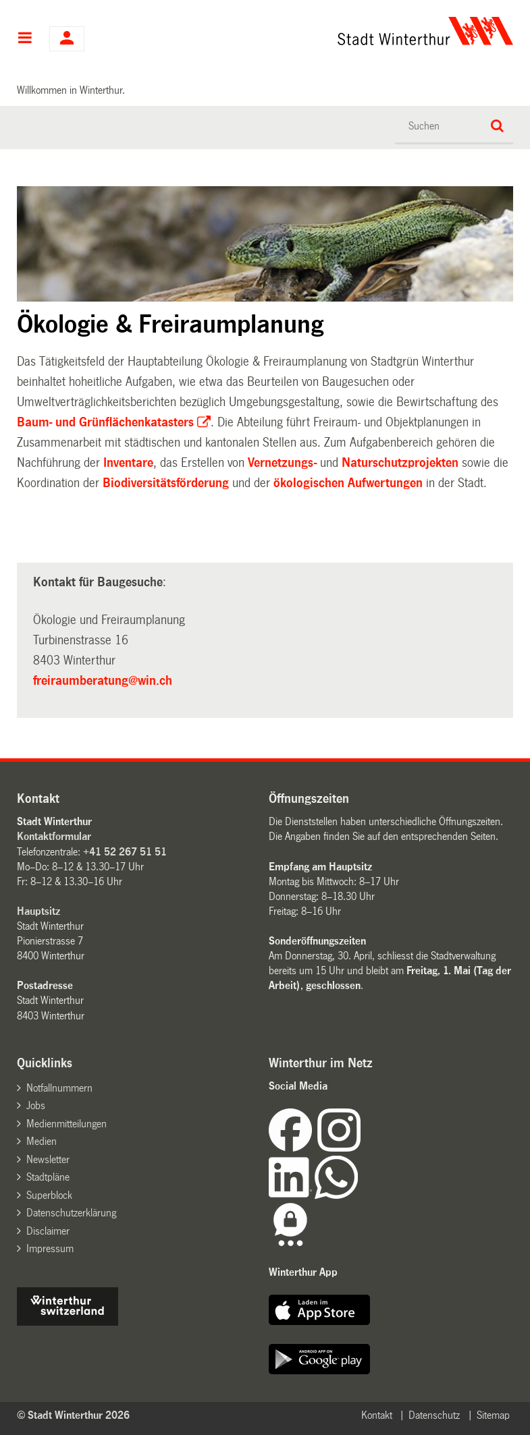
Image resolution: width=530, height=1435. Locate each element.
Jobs (35, 1105)
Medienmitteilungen (66, 1123)
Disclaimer (48, 1231)
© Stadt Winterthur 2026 (73, 1415)
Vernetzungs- (284, 463)
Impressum (50, 1248)
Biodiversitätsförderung (166, 483)
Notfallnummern (59, 1088)
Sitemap (493, 1415)
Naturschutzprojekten (400, 463)
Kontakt (376, 1415)
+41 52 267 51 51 (125, 851)
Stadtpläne (48, 1177)
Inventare (128, 463)
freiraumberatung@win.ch (102, 680)
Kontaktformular (54, 836)
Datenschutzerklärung (71, 1212)
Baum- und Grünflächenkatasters (105, 422)
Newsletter (48, 1159)
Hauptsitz (38, 911)
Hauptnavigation (24, 39)
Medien (41, 1141)
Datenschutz (434, 1415)
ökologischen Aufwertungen (348, 483)
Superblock (49, 1195)
